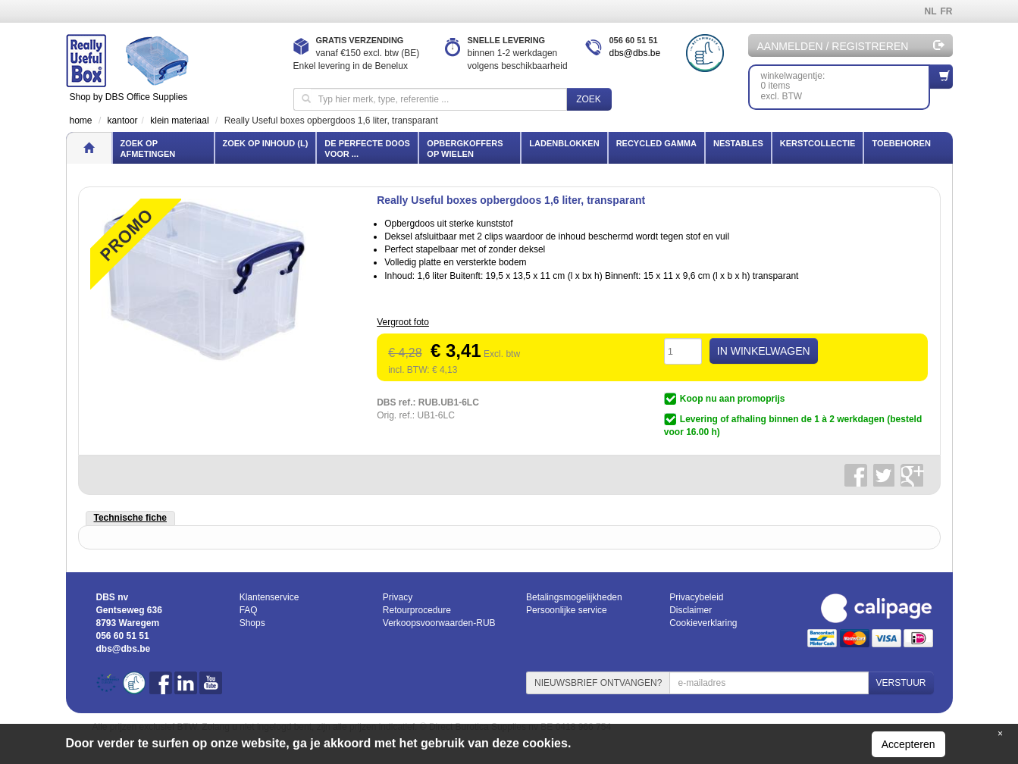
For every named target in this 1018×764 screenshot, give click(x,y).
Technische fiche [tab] (130, 517)
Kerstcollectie (818, 143)
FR (947, 11)
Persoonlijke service (566, 610)
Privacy (397, 597)
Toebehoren (901, 143)
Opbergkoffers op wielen (465, 148)
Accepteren (908, 744)
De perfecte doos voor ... (366, 148)
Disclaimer (690, 610)
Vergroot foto (403, 322)
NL (931, 11)
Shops (252, 623)
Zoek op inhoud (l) (266, 143)
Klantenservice (269, 597)
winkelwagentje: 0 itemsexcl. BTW (845, 83)
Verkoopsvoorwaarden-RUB (439, 623)
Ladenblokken (564, 143)
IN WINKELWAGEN (763, 351)
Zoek (588, 99)
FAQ (249, 610)
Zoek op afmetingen (148, 148)
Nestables (738, 143)
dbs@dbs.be (635, 53)
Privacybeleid (696, 597)
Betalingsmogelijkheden (574, 597)
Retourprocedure (417, 610)
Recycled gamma (656, 143)
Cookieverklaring (703, 623)
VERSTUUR (900, 683)
